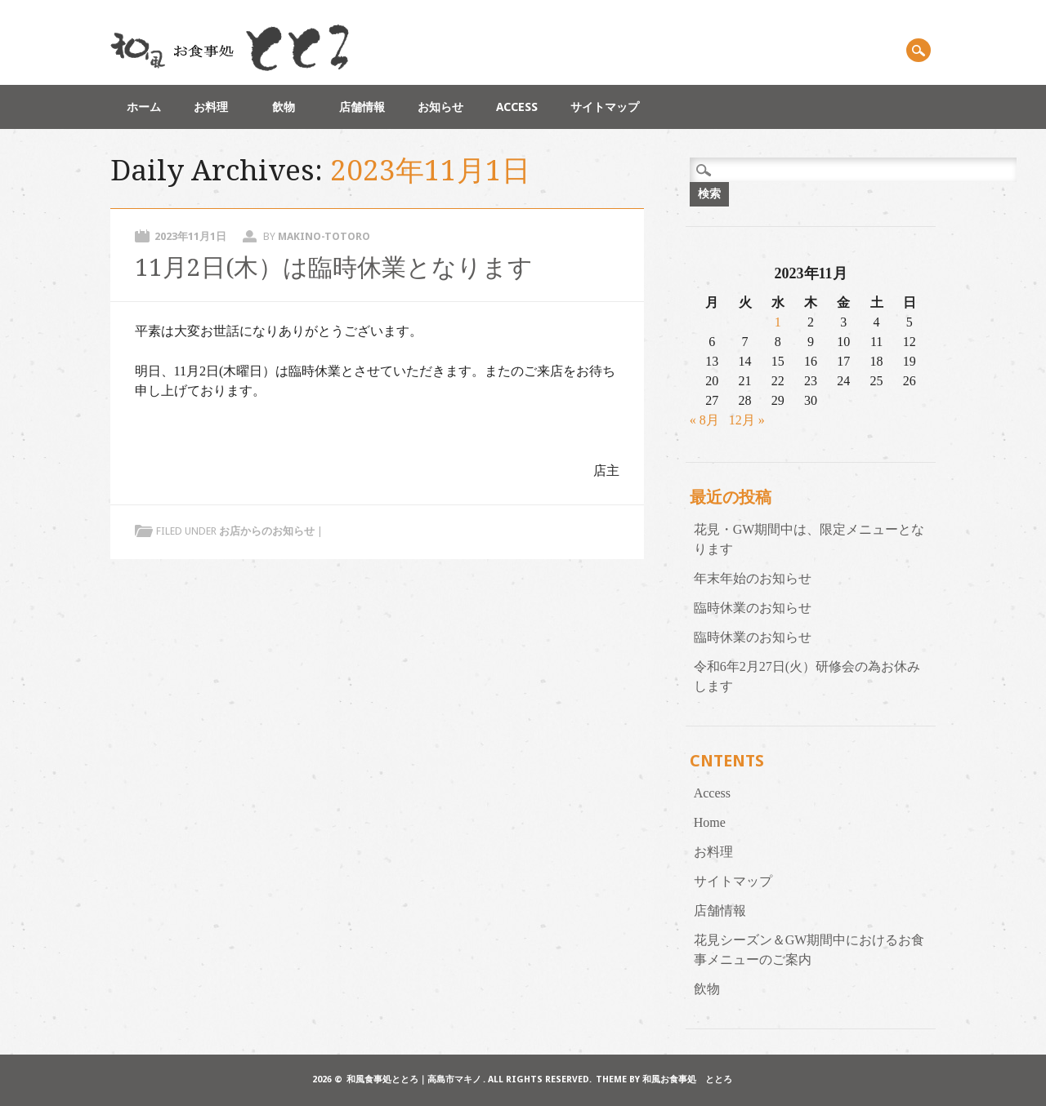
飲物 (289, 106)
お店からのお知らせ (267, 531)
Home (710, 822)
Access (517, 106)
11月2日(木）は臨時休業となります (334, 267)
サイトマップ (604, 106)
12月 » (747, 420)
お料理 (216, 106)
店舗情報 (362, 106)
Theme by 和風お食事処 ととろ (664, 1079)
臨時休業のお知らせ (752, 608)
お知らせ (440, 106)
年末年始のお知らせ (752, 578)
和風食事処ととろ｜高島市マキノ (413, 1079)
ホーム (144, 106)
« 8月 (704, 420)
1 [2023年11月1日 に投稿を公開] (778, 322)
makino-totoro (324, 236)
